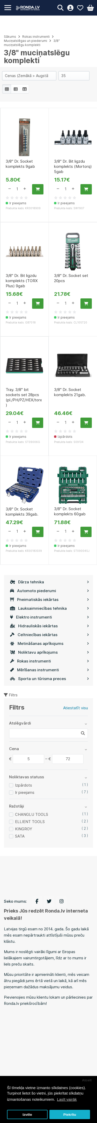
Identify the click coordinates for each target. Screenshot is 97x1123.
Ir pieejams (24, 792)
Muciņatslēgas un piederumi (25, 41)
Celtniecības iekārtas (49, 634)
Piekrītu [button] (69, 1115)
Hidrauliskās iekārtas (49, 625)
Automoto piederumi (49, 590)
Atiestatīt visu (75, 707)
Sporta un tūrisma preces (49, 678)
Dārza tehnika (49, 581)
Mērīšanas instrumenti (49, 669)
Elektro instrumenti (49, 617)
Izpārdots (23, 785)
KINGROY (23, 828)
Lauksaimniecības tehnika (49, 608)
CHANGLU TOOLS (31, 814)
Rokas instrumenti (49, 661)
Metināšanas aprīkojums (49, 643)
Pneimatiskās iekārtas (49, 599)
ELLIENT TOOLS (30, 821)
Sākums (10, 37)
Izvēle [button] (27, 1115)
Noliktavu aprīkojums (49, 652)
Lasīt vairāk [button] (67, 1099)
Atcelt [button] (87, 1080)
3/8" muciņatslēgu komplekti (32, 43)
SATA (20, 836)
